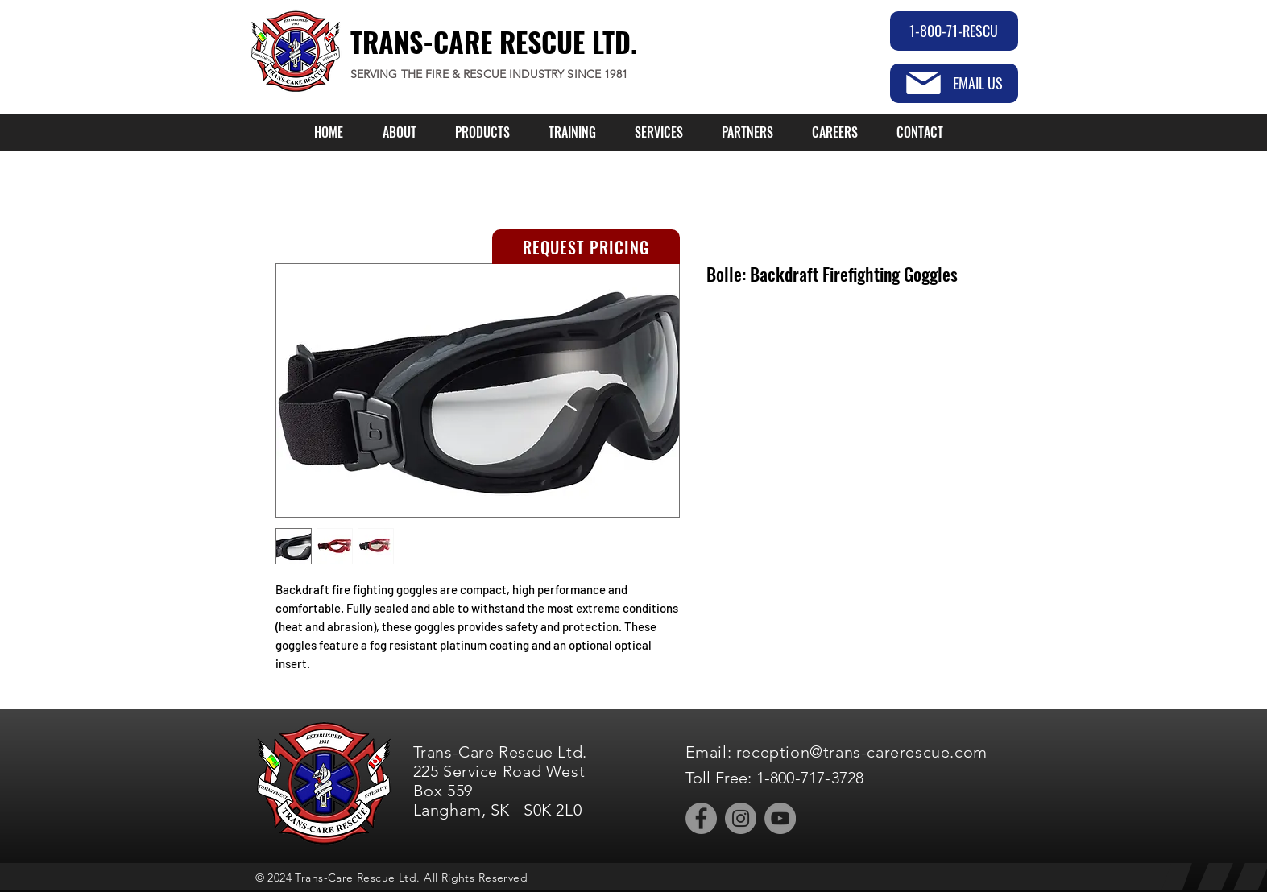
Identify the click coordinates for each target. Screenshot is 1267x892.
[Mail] (923, 83)
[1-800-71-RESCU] (954, 31)
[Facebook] (701, 818)
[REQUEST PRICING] (586, 246)
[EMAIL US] (954, 83)
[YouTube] (780, 818)
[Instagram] (740, 818)
